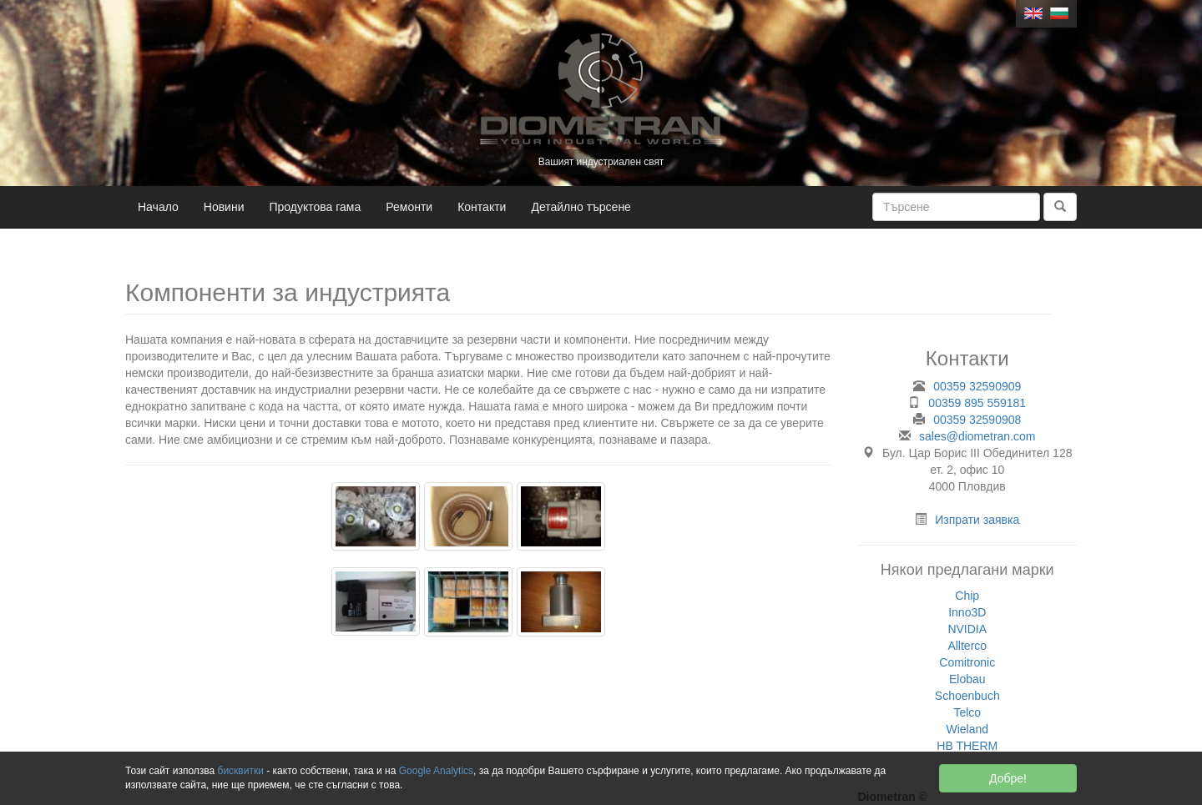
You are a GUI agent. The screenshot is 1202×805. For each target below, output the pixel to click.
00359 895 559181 (977, 403)
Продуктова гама (315, 207)
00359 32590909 (977, 386)
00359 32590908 (977, 419)
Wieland (967, 729)
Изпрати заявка (977, 519)
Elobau (967, 679)
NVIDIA (967, 629)
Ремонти (409, 207)
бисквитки (241, 771)
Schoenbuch (967, 695)
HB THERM (967, 745)
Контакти (481, 207)
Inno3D (967, 612)
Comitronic (967, 662)
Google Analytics (436, 771)
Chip (967, 595)
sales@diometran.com (977, 436)
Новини (224, 207)
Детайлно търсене (581, 207)
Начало (158, 207)
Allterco (967, 645)
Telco (967, 712)
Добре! (1008, 778)
